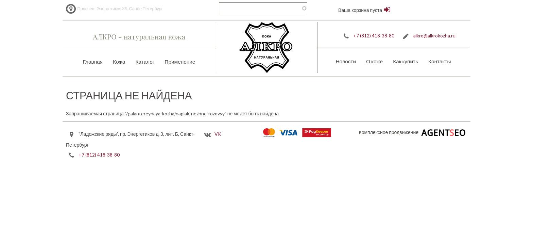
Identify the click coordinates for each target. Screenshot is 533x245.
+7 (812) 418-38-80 (373, 35)
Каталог (144, 62)
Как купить (405, 61)
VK (217, 134)
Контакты (439, 61)
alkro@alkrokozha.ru (434, 35)
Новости (346, 61)
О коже (374, 61)
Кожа (119, 62)
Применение (180, 62)
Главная (93, 62)
